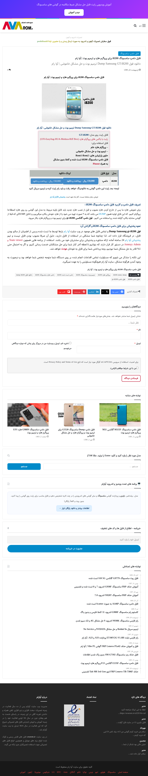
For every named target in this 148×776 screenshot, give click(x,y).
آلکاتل (72, 765)
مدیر (144, 699)
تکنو (79, 765)
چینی (91, 765)
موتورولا (37, 765)
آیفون (30, 765)
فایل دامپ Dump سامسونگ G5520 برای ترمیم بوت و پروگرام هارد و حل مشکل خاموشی (76, 425)
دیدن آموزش (74, 12)
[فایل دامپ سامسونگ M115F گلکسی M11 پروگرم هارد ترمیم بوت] (120, 407)
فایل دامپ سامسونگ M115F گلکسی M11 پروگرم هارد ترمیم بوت (121, 424)
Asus (65, 765)
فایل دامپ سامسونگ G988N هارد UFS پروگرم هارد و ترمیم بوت (31, 424)
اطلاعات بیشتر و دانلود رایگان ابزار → (74, 501)
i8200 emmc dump (120, 267)
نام (139, 322)
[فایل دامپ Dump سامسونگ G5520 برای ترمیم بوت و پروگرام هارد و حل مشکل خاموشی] (74, 407)
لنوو (96, 765)
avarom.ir (31, 729)
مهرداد (143, 721)
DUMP (102, 207)
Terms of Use (71, 355)
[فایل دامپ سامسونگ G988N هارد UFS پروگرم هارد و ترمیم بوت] (28, 407)
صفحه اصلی (123, 765)
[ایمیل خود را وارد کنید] (74, 532)
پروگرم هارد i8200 (104, 267)
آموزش (22, 765)
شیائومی (46, 765)
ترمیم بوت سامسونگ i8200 (85, 267)
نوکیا (85, 765)
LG (53, 765)
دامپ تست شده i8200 (65, 267)
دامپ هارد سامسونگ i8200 (44, 267)
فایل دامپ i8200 (133, 272)
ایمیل (137, 336)
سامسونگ (111, 765)
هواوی (102, 765)
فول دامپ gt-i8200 (118, 272)
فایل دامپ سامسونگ (129, 46)
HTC (59, 765)
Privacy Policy (55, 355)
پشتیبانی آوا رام (133, 233)
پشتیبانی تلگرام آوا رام (57, 190)
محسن (143, 733)
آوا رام (67, 224)
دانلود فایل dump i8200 (24, 267)
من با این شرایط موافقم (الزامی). (124, 361)
